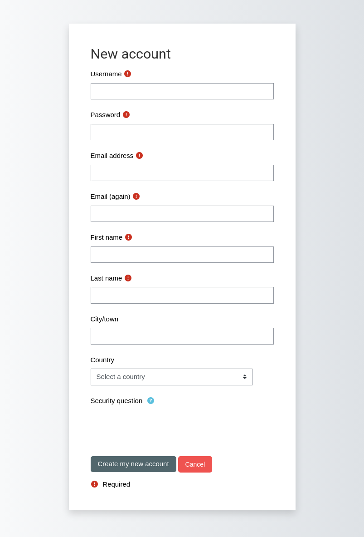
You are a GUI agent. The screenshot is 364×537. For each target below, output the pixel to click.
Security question (117, 400)
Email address (112, 155)
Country (102, 360)
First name (107, 237)
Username (106, 74)
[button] (151, 401)
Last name (106, 278)
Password (106, 114)
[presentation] (159, 427)
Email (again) (111, 196)
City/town (105, 319)
